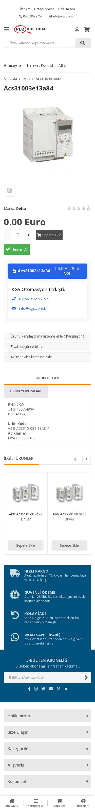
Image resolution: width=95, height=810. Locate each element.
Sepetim (59, 803)
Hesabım (83, 803)
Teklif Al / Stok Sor (46, 256)
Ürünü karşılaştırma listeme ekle (37, 321)
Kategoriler (36, 803)
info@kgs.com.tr (62, 16)
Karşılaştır (74, 321)
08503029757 (31, 16)
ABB (62, 65)
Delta (26, 79)
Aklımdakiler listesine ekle (31, 342)
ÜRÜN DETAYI (47, 363)
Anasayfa (12, 65)
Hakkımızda (66, 9)
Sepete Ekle (49, 234)
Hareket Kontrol (40, 65)
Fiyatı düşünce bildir (27, 332)
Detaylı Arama (44, 9)
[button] (86, 444)
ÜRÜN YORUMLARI (25, 376)
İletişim (25, 9)
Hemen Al (78, 234)
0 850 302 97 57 (33, 284)
